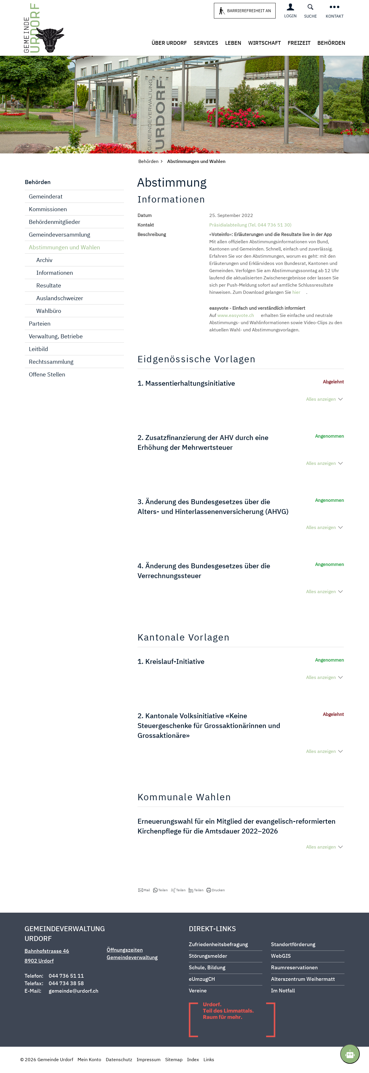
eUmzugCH (202, 979)
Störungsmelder (208, 956)
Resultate (48, 286)
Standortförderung (293, 945)
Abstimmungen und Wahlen (76, 248)
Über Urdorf (169, 43)
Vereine (198, 991)
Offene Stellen (47, 375)
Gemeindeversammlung (59, 235)
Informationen (54, 273)
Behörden (331, 43)
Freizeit (299, 43)
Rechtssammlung (51, 362)
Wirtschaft (264, 43)
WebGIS (281, 956)
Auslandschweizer (59, 298)
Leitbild (38, 349)
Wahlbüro (48, 311)
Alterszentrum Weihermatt (303, 979)
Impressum (149, 1060)
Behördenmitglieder (54, 222)
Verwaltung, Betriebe (56, 337)
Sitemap (173, 1060)
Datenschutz (119, 1060)
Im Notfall (283, 991)
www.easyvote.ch (238, 316)
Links (209, 1060)
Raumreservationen (294, 968)
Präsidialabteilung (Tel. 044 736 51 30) (250, 225)
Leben (233, 43)
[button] (144, 890)
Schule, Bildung (207, 968)
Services (206, 43)
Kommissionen (48, 210)
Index (193, 1060)
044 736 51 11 (66, 976)
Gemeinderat (46, 197)
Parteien (39, 324)
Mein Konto (89, 1060)
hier (299, 293)
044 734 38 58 (66, 984)
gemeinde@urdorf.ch (73, 991)
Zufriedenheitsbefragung (218, 945)
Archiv (44, 260)
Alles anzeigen (321, 399)
